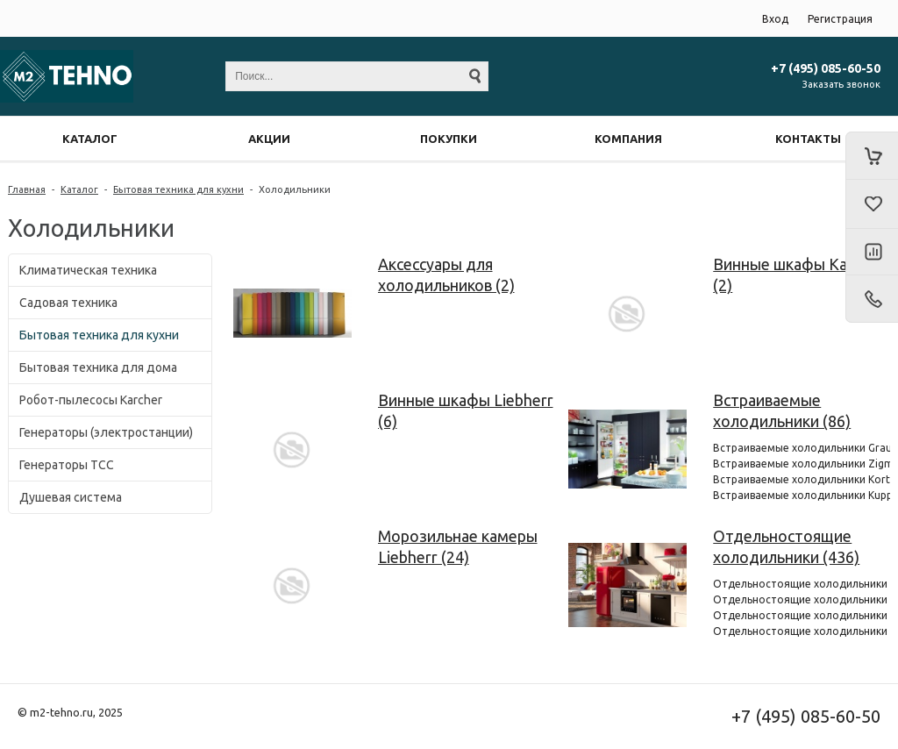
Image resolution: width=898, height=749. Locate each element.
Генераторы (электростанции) (106, 432)
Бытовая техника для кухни (178, 189)
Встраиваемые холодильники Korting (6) (801, 479)
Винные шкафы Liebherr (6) (465, 410)
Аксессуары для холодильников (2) (446, 274)
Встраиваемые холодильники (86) (782, 410)
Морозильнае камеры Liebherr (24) (458, 546)
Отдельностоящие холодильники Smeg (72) (801, 599)
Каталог (79, 189)
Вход (775, 19)
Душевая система (70, 497)
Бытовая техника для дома (98, 367)
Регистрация (840, 19)
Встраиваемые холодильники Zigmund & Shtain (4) (801, 463)
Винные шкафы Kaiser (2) (793, 274)
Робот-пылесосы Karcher (90, 400)
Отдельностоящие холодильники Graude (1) (801, 583)
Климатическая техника (88, 270)
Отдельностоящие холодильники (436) (786, 546)
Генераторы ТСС (66, 465)
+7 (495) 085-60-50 (825, 68)
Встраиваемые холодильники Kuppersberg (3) (801, 495)
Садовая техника (68, 303)
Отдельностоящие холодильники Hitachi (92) (801, 631)
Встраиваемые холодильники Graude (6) (801, 447)
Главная (27, 189)
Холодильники (295, 189)
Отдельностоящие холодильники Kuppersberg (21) (801, 615)
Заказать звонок (841, 84)
